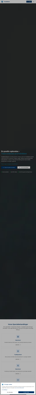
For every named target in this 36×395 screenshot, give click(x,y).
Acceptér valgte (26, 392)
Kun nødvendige (10, 392)
